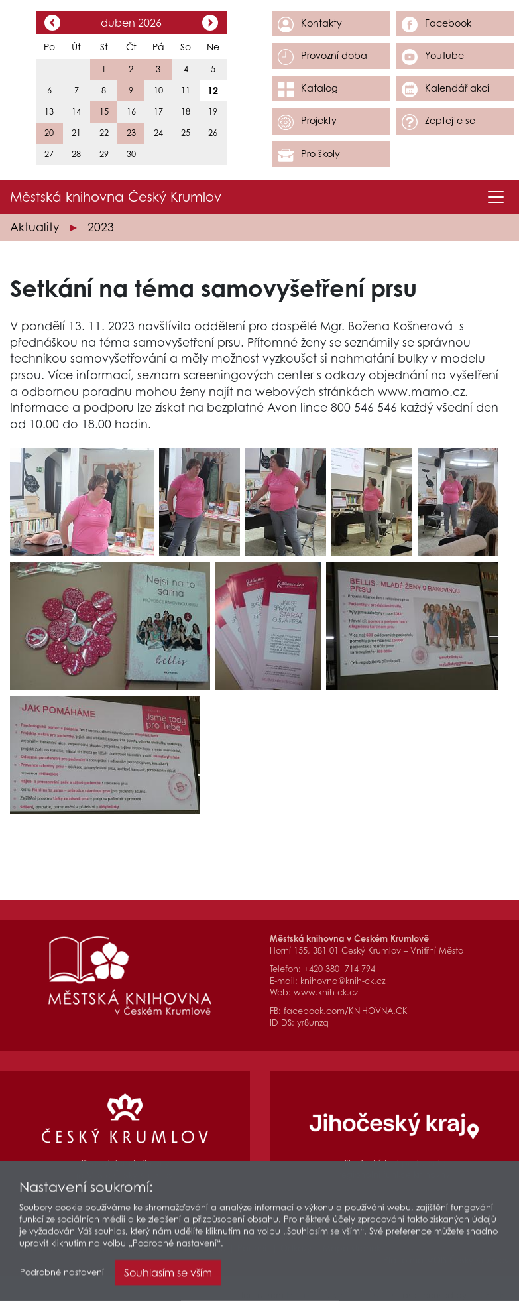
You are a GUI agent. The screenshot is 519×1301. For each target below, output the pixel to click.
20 (49, 133)
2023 (100, 227)
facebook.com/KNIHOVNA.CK (346, 1011)
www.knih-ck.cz (326, 992)
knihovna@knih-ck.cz (342, 981)
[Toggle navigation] (495, 197)
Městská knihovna (115, 197)
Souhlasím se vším (168, 1277)
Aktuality (34, 227)
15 (104, 112)
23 (131, 133)
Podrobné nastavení (62, 1277)
